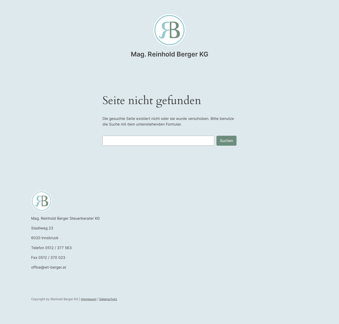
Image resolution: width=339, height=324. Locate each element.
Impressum (88, 299)
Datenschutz (108, 299)
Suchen (226, 141)
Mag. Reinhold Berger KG (169, 54)
